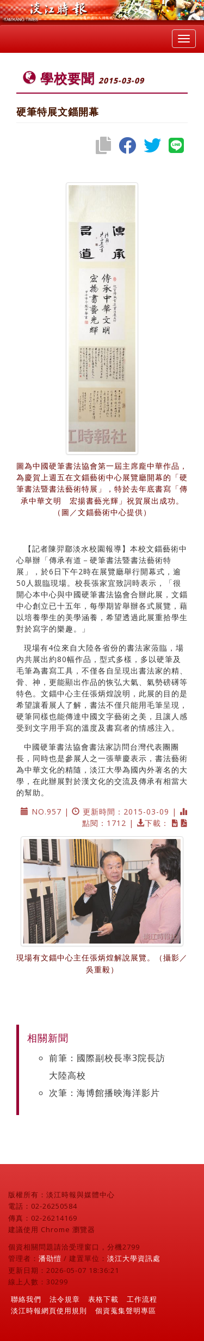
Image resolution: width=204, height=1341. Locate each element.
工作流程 (142, 1299)
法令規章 (65, 1299)
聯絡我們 (26, 1299)
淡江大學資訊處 (133, 1258)
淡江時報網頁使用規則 (49, 1310)
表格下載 (103, 1299)
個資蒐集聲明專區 (125, 1310)
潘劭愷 (50, 1258)
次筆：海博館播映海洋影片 (104, 1093)
